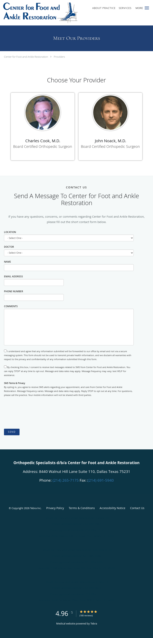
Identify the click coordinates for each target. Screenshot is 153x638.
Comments (11, 306)
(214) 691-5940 (101, 480)
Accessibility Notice (112, 508)
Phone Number (13, 291)
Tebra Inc (35, 508)
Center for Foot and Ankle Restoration (26, 56)
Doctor (9, 246)
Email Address (13, 276)
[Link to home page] (55, 12)
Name (7, 261)
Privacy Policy (55, 508)
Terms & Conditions (82, 508)
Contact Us (137, 508)
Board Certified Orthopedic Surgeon (42, 146)
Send (12, 431)
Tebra (93, 623)
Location (10, 232)
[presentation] (34, 413)
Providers (59, 56)
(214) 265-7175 (66, 480)
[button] (147, 8)
